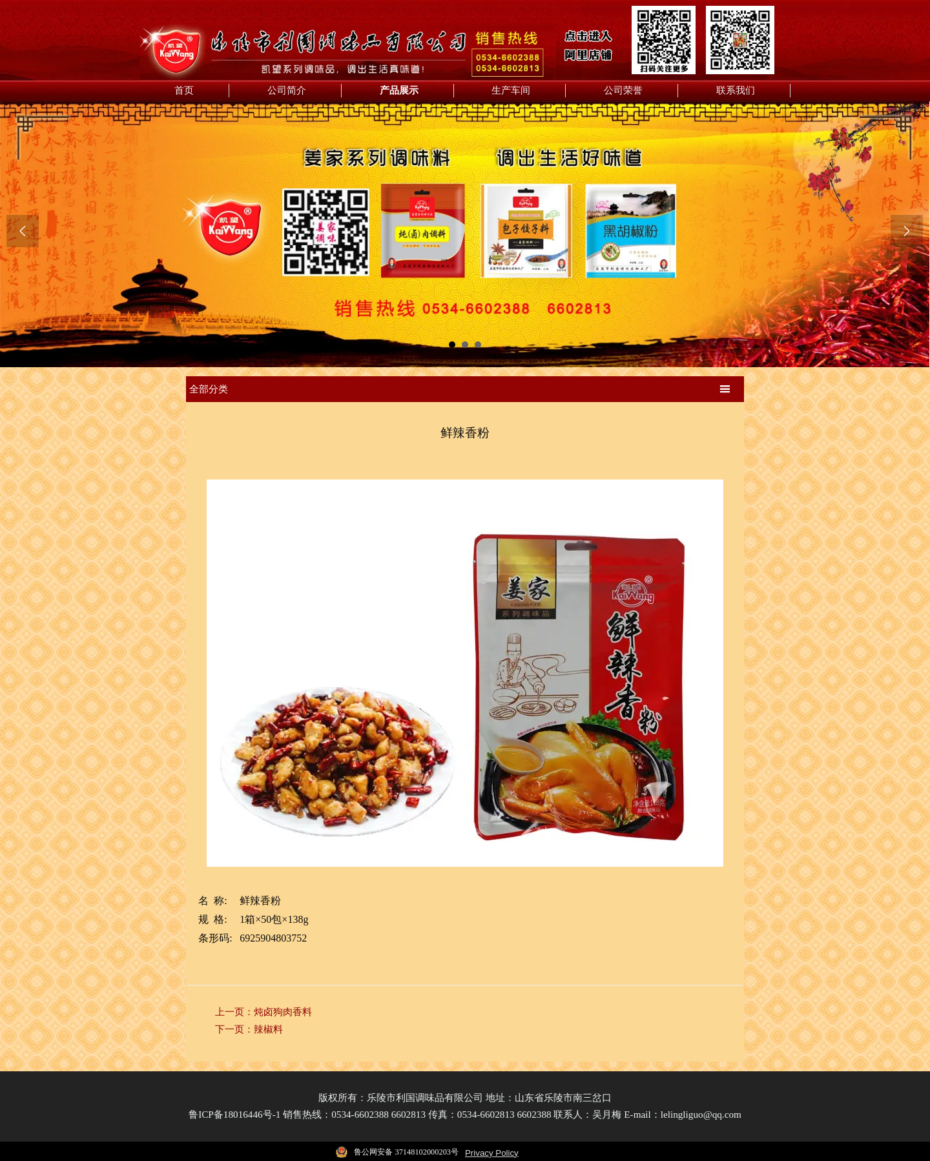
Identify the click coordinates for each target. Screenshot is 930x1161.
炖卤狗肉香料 (283, 1009)
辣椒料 (268, 1026)
